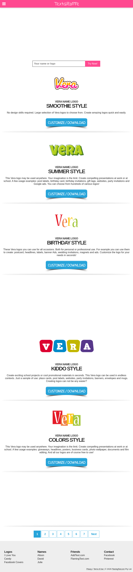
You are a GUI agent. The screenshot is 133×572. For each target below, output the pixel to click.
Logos (8, 551)
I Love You (10, 555)
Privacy (89, 569)
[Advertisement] (66, 34)
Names (41, 551)
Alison (40, 555)
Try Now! (92, 63)
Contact (109, 551)
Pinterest (109, 558)
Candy (7, 558)
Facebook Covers (13, 562)
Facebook (109, 555)
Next (93, 534)
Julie (39, 562)
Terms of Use (98, 569)
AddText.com (78, 555)
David (40, 558)
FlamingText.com (80, 558)
